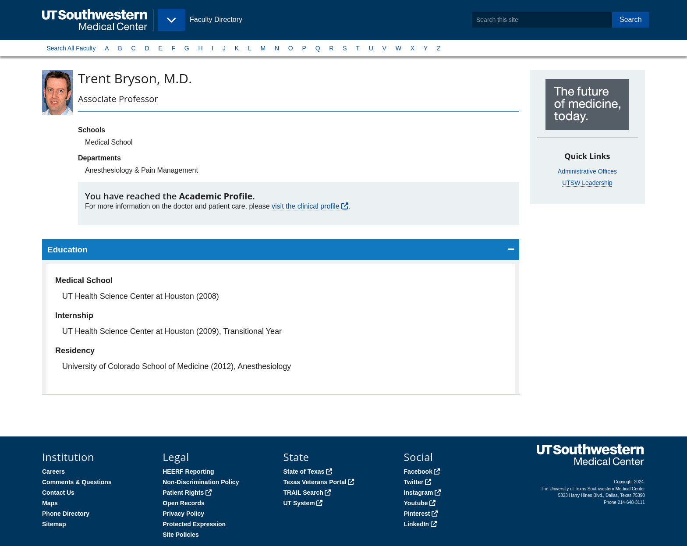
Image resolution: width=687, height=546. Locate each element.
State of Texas (303, 471)
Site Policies (180, 534)
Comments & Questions (77, 482)
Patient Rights (183, 492)
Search (631, 19)
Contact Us (58, 492)
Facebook (418, 471)
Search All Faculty (71, 48)
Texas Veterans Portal (314, 482)
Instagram (418, 492)
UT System (299, 503)
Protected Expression (194, 524)
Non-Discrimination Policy (201, 482)
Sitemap (54, 524)
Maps (50, 503)
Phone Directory (65, 513)
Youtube (416, 503)
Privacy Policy (183, 513)
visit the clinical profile (306, 206)
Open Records (184, 503)
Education (67, 249)
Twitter (414, 482)
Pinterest (417, 513)
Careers (53, 471)
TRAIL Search (303, 492)
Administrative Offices (587, 171)
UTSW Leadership (587, 182)
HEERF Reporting (188, 471)
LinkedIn (416, 524)
